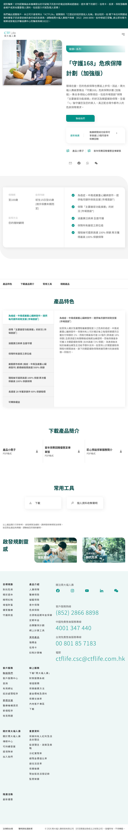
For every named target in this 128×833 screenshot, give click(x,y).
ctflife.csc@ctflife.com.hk (90, 658)
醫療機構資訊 (10, 705)
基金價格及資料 (38, 693)
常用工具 (47, 284)
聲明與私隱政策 (25, 828)
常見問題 (8, 715)
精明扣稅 (8, 599)
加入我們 (8, 756)
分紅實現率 (35, 753)
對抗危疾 (8, 589)
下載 (31, 709)
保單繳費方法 (37, 688)
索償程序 (8, 710)
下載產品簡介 (27, 284)
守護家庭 (8, 615)
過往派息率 (35, 763)
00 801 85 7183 (76, 643)
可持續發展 (9, 746)
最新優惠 (8, 799)
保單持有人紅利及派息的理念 (40, 737)
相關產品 (65, 284)
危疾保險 (34, 610)
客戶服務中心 (10, 678)
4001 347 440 (74, 627)
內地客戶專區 (37, 703)
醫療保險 (34, 594)
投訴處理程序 (10, 693)
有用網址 (8, 688)
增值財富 (8, 604)
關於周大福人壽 (12, 736)
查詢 (5, 683)
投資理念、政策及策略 (40, 746)
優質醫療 (8, 610)
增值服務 (34, 683)
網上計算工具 (37, 630)
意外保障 (34, 604)
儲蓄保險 (34, 599)
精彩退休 (8, 594)
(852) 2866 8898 (77, 612)
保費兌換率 (35, 698)
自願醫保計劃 (37, 625)
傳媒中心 (8, 741)
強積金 (33, 642)
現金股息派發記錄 (39, 773)
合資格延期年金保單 (40, 615)
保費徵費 (34, 768)
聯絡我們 (80, 118)
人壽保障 (34, 589)
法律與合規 (8, 828)
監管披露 (34, 779)
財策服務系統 (37, 678)
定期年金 (34, 620)
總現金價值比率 (38, 758)
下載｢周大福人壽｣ (39, 673)
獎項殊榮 (8, 751)
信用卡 (33, 647)
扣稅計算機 (35, 652)
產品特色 (7, 284)
